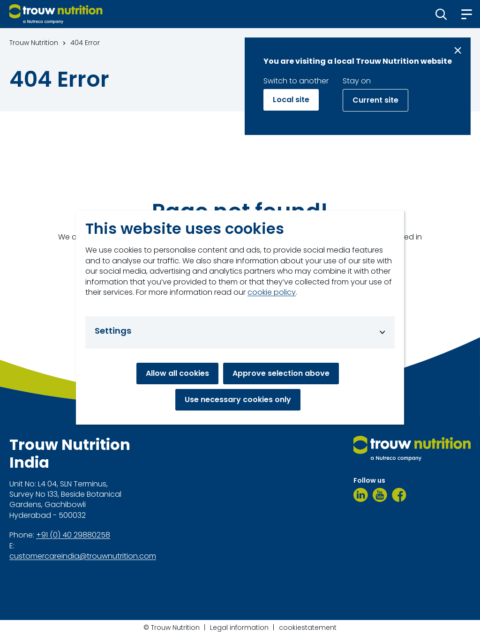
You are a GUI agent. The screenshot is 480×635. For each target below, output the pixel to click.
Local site (291, 99)
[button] (441, 14)
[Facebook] (399, 495)
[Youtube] (380, 495)
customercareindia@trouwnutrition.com (82, 556)
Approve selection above (281, 373)
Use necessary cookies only (238, 399)
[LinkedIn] (360, 495)
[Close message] (458, 50)
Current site (375, 100)
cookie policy (272, 292)
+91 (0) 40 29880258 (73, 535)
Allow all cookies (177, 373)
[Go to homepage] (56, 14)
